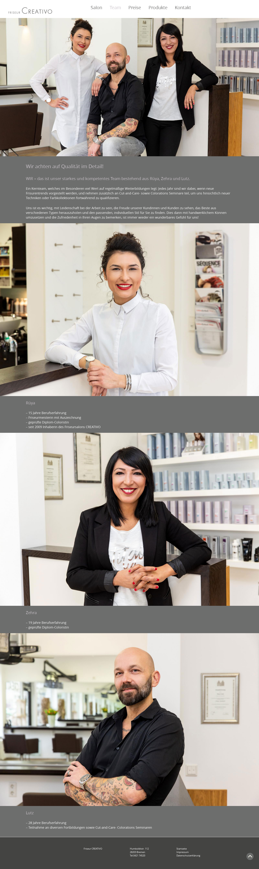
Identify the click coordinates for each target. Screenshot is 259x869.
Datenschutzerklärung (188, 855)
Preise (134, 7)
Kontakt (183, 7)
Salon (96, 7)
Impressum (182, 852)
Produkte (158, 7)
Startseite (181, 848)
